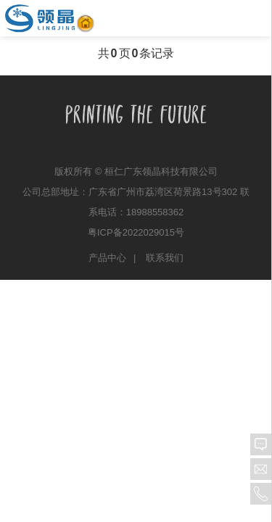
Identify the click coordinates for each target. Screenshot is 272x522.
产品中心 (107, 257)
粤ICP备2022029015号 (136, 232)
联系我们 (165, 257)
